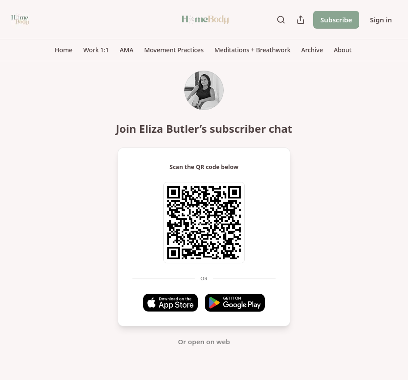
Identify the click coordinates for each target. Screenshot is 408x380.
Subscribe (336, 19)
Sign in (381, 19)
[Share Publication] (301, 20)
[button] (63, 50)
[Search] (281, 20)
